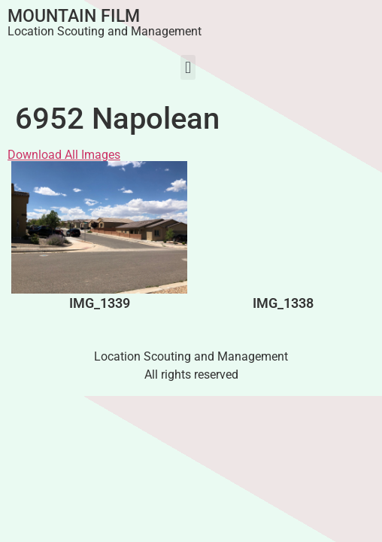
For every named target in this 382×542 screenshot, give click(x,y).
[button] (187, 67)
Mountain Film (74, 16)
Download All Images (64, 155)
